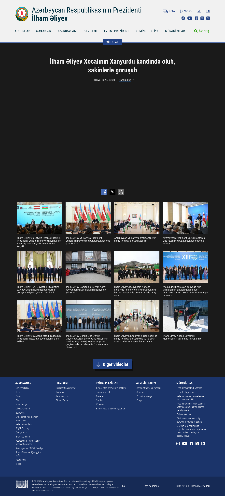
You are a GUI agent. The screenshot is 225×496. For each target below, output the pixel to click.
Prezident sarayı (144, 396)
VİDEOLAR (112, 42)
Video (188, 11)
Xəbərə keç (125, 79)
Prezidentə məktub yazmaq (189, 388)
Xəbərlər (100, 396)
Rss (208, 18)
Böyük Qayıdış (22, 428)
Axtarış (204, 31)
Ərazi (18, 396)
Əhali (18, 400)
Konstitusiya (21, 404)
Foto (172, 11)
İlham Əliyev (50, 18)
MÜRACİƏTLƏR (175, 31)
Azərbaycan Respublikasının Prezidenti (87, 10)
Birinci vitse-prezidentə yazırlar (110, 408)
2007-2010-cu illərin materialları (193, 486)
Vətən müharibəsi (24, 424)
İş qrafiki (60, 392)
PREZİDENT (90, 31)
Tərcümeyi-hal (63, 396)
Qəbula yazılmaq (184, 414)
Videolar (100, 404)
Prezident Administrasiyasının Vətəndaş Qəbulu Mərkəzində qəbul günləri (191, 407)
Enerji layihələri (23, 436)
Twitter (202, 18)
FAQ (124, 486)
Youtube (189, 18)
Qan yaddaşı (21, 432)
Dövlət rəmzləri (23, 408)
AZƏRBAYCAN (67, 31)
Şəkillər (99, 400)
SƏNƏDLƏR (43, 31)
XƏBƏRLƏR (22, 31)
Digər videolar (115, 364)
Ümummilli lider (23, 388)
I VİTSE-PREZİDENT (116, 31)
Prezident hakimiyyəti (66, 388)
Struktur (140, 392)
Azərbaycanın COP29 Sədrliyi (29, 448)
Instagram (183, 18)
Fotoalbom (21, 459)
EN (208, 11)
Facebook (196, 18)
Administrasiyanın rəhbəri (149, 388)
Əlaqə (139, 400)
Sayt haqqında (151, 486)
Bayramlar (20, 412)
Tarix (18, 392)
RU (199, 11)
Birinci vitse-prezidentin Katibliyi (111, 388)
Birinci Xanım (62, 400)
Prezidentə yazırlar (185, 392)
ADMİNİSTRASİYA (147, 31)
